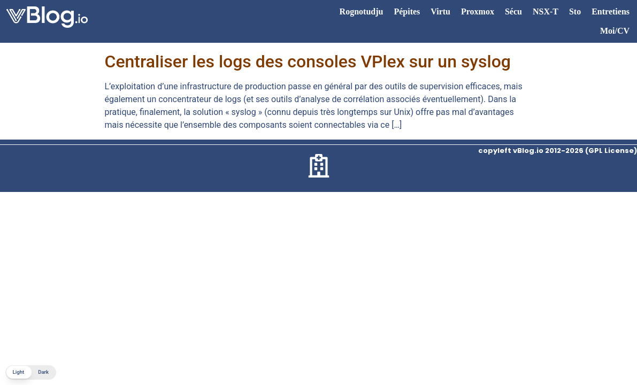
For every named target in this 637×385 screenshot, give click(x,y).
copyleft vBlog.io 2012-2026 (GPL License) (557, 150)
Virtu (440, 11)
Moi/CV (615, 30)
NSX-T (545, 11)
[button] (30, 372)
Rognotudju (361, 11)
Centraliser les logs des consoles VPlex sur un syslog (308, 61)
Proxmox (477, 11)
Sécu (513, 11)
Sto (575, 11)
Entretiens (611, 11)
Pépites (407, 11)
